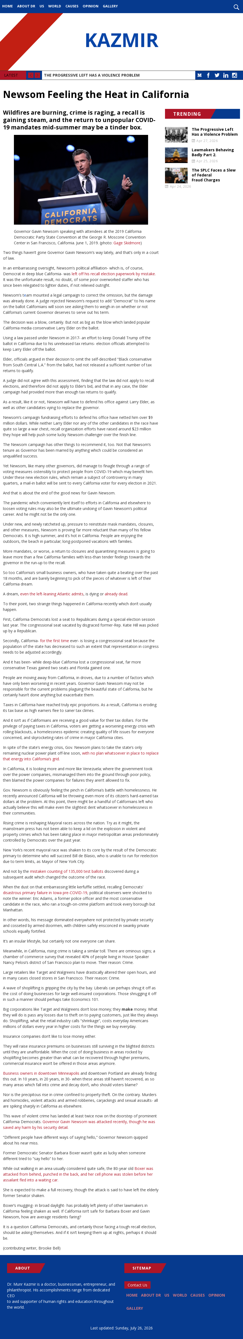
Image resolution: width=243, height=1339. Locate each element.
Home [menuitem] (7, 6)
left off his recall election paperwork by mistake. (114, 273)
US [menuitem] (42, 6)
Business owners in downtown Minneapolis (41, 1073)
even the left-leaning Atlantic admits (51, 593)
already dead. (116, 593)
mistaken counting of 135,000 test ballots (66, 871)
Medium (199, 75)
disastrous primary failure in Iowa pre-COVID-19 (45, 892)
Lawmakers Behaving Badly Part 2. (213, 152)
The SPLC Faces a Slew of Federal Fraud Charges (214, 175)
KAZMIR (121, 41)
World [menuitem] (54, 6)
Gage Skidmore (126, 242)
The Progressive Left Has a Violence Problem (92, 75)
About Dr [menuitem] (26, 6)
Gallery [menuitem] (110, 6)
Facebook (208, 75)
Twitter (217, 75)
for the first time (54, 640)
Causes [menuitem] (71, 6)
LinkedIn (225, 75)
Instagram (234, 75)
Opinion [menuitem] (90, 6)
